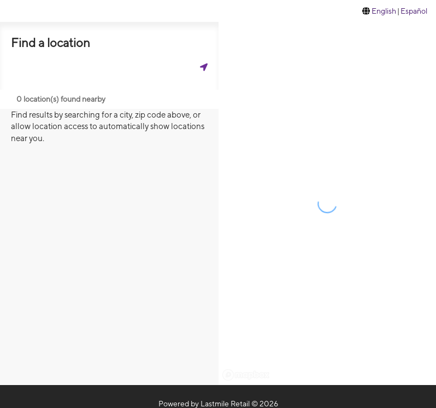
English (384, 11)
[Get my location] (204, 67)
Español (413, 11)
